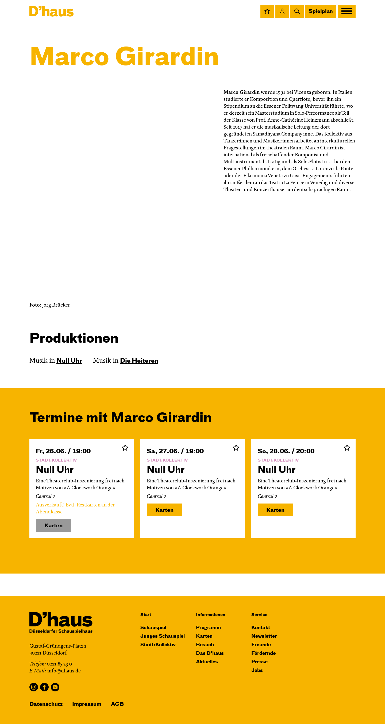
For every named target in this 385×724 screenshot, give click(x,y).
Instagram (33, 687)
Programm (208, 628)
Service (259, 615)
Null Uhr (69, 361)
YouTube (55, 687)
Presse (259, 662)
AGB (117, 704)
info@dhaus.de (64, 671)
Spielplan (321, 11)
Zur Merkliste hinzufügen (125, 447)
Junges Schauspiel (162, 636)
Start (145, 615)
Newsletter (264, 636)
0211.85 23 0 (59, 664)
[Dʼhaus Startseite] (51, 11)
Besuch (205, 645)
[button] (267, 11)
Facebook (44, 687)
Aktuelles (207, 662)
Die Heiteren (139, 361)
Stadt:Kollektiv (158, 645)
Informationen (210, 615)
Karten (164, 510)
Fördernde (263, 653)
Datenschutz (46, 704)
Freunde (261, 645)
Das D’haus (210, 653)
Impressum (86, 704)
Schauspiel (153, 628)
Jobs (257, 670)
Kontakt (260, 628)
